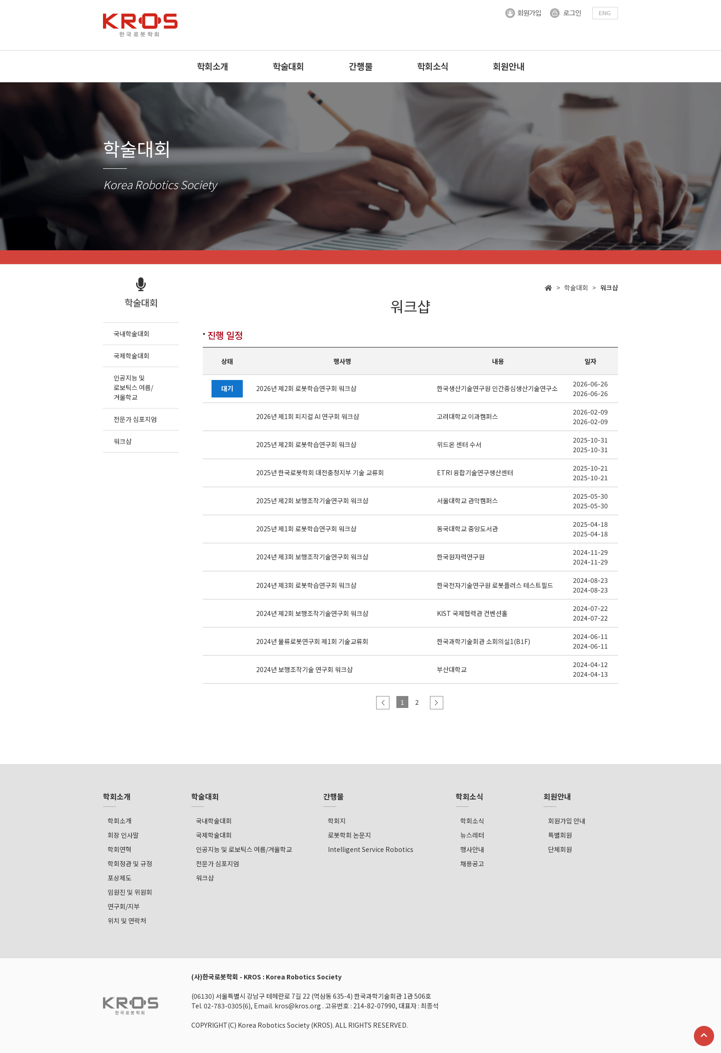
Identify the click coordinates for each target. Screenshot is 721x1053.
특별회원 (560, 835)
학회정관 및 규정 (130, 863)
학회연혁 (120, 849)
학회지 (337, 820)
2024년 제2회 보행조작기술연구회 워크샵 (312, 613)
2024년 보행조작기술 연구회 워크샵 (304, 669)
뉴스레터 (472, 835)
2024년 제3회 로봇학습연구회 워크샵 (306, 585)
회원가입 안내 (566, 820)
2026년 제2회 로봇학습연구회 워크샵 (306, 388)
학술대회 (288, 66)
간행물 (360, 66)
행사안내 (472, 849)
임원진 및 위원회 (130, 892)
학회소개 (212, 66)
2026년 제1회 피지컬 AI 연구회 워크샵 (307, 416)
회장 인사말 (123, 835)
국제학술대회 (214, 835)
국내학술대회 (214, 820)
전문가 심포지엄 (217, 863)
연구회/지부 (124, 906)
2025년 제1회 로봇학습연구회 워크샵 (306, 529)
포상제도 (120, 877)
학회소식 (432, 66)
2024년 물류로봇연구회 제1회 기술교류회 (312, 641)
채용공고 (472, 863)
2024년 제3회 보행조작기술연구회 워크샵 (312, 557)
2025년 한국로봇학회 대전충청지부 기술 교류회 (320, 473)
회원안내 (508, 66)
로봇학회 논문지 (349, 835)
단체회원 (560, 849)
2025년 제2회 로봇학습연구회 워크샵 (306, 444)
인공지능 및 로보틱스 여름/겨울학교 (244, 849)
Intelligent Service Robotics (370, 849)
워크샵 (205, 877)
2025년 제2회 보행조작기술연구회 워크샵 (312, 501)
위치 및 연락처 (127, 920)
